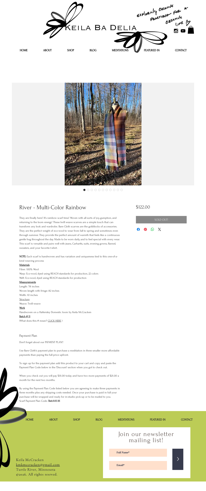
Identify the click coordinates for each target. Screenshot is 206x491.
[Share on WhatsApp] (152, 229)
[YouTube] (183, 31)
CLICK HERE (54, 320)
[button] (191, 30)
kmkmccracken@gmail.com (38, 464)
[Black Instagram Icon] (176, 31)
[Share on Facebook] (138, 229)
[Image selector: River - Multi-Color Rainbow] (84, 190)
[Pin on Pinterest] (145, 229)
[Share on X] (159, 229)
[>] (177, 459)
